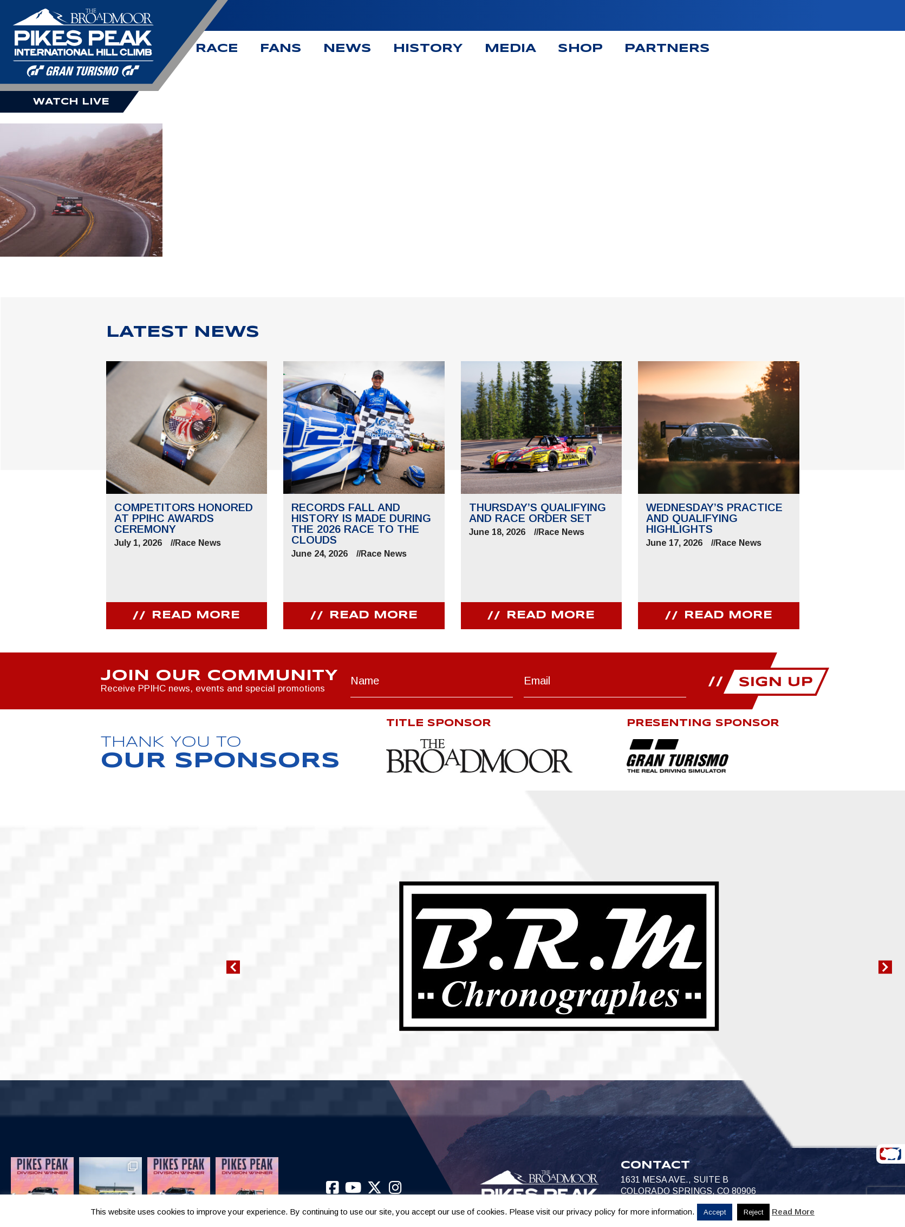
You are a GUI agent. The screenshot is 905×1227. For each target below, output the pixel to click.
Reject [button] (753, 1212)
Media (510, 49)
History (428, 49)
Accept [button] (715, 1212)
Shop (580, 49)
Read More (793, 1211)
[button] (233, 967)
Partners (667, 49)
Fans (281, 49)
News (347, 49)
